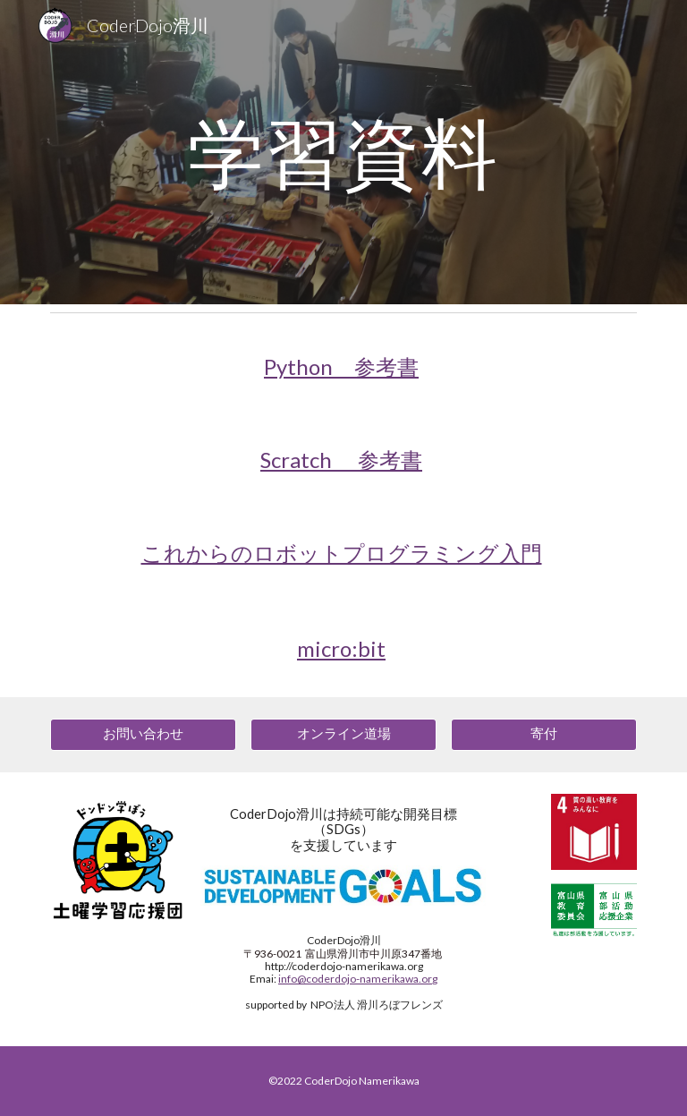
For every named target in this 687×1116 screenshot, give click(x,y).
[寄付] (543, 733)
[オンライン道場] (343, 733)
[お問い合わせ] (142, 733)
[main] (343, 151)
